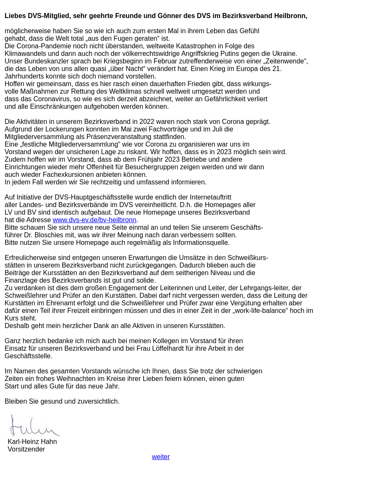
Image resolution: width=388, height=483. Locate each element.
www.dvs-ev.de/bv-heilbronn (94, 219)
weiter (161, 456)
